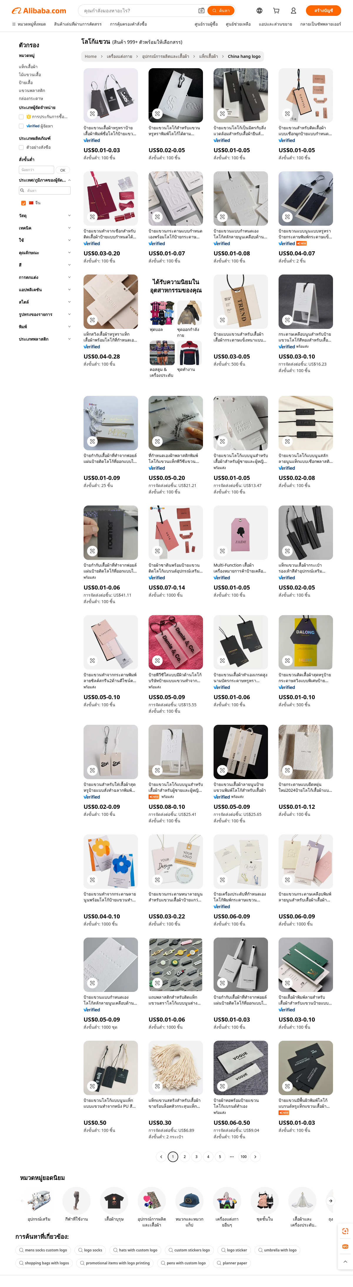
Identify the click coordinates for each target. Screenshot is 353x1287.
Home (91, 56)
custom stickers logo (189, 1250)
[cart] (277, 11)
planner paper (232, 1263)
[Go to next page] (255, 1157)
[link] (345, 1231)
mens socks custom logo (43, 1250)
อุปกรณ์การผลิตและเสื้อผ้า (165, 56)
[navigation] (44, 599)
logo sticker (234, 1250)
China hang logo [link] (244, 56)
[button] (201, 10)
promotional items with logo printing (115, 1263)
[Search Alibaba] (138, 10)
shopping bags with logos (44, 1263)
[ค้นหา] (220, 10)
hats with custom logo (135, 1250)
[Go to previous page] (161, 1157)
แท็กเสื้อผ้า (208, 56)
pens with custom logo (183, 1263)
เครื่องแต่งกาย (119, 56)
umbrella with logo (277, 1250)
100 (244, 1156)
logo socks (90, 1250)
